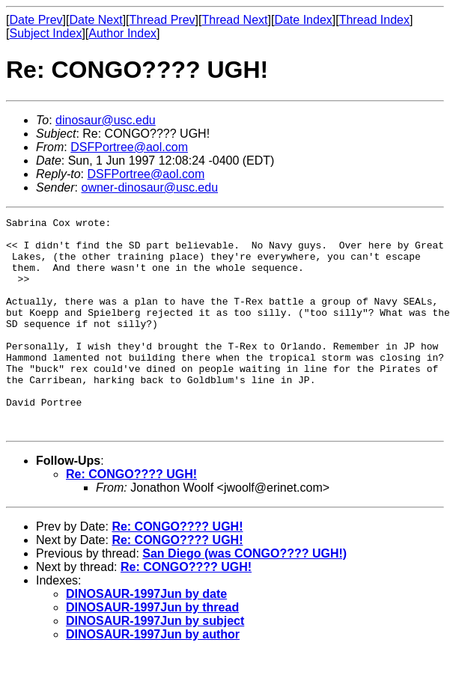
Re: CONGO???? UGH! (131, 516)
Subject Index (45, 33)
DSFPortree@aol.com (129, 147)
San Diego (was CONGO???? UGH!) (244, 596)
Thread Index (374, 19)
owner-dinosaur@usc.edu (149, 187)
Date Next (95, 19)
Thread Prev (162, 19)
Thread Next (234, 19)
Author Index (122, 33)
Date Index (303, 19)
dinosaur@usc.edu (105, 120)
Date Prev (35, 19)
